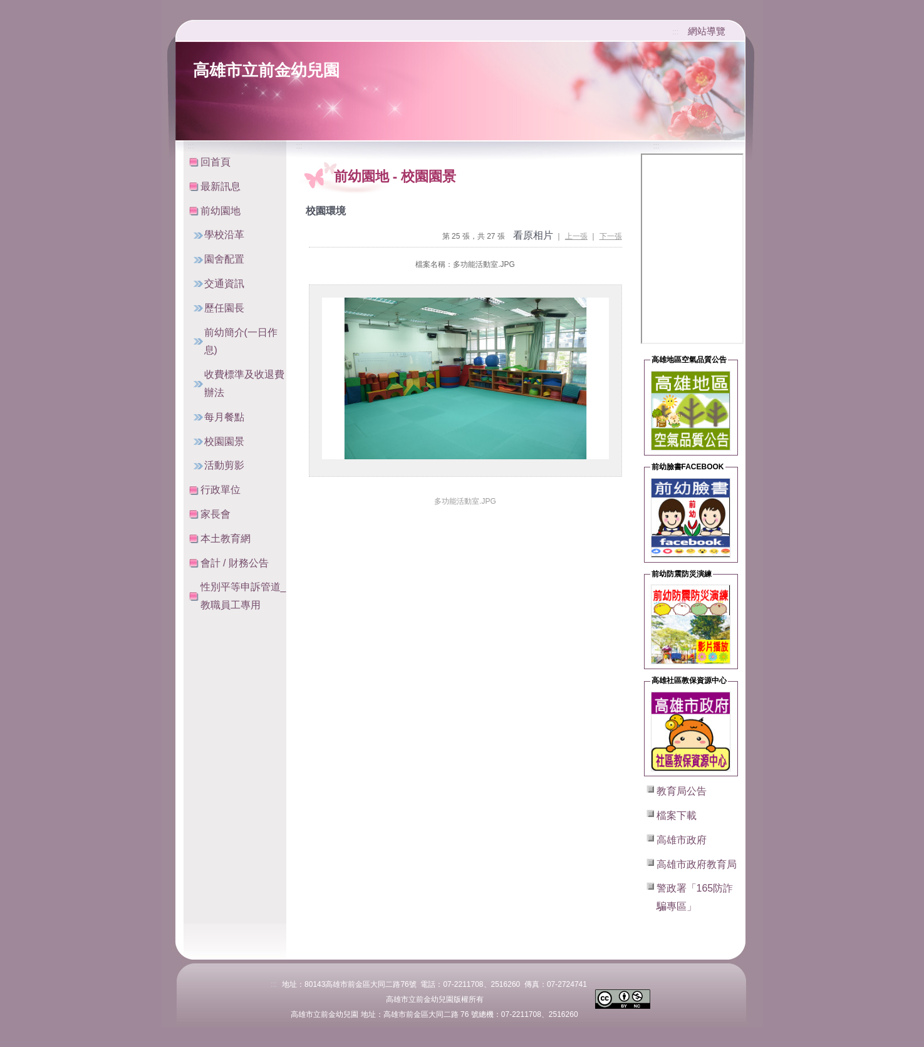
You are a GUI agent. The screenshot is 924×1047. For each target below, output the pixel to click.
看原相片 (533, 235)
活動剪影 (224, 465)
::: (675, 32)
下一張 (611, 236)
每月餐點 (224, 417)
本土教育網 (225, 538)
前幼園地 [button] (220, 211)
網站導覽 (706, 31)
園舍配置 (224, 259)
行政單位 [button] (220, 489)
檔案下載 (677, 815)
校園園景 (224, 441)
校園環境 (326, 211)
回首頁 (215, 162)
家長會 (215, 514)
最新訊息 (220, 186)
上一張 (576, 236)
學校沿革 (224, 234)
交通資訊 (224, 283)
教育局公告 (682, 791)
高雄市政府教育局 (697, 864)
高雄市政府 (682, 840)
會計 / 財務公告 (234, 563)
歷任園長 (224, 308)
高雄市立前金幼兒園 (266, 70)
